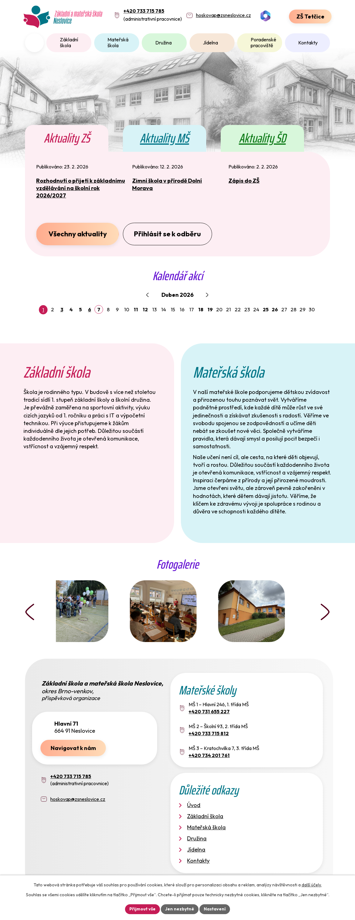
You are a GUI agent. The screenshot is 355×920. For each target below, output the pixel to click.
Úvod (34, 42)
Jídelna (210, 42)
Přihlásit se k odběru (167, 233)
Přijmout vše (142, 909)
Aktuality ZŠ (67, 138)
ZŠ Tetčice (310, 16)
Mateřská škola (117, 42)
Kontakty (308, 42)
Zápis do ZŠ (244, 180)
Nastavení (215, 909)
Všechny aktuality (77, 233)
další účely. (312, 885)
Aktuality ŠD (262, 138)
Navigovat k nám (73, 748)
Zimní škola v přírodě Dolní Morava (167, 184)
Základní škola (69, 42)
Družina (163, 42)
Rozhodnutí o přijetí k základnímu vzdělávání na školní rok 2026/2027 (80, 188)
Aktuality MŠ (164, 138)
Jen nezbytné (179, 909)
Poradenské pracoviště (263, 42)
